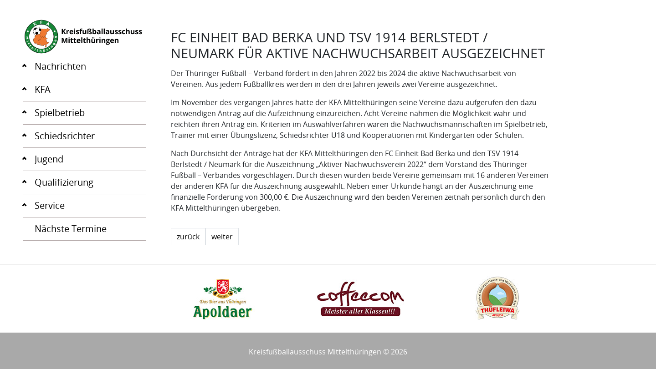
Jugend (49, 159)
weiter (222, 237)
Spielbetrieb (60, 112)
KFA (43, 89)
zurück (188, 237)
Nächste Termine (71, 228)
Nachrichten (60, 66)
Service (50, 205)
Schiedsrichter (65, 136)
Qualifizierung (64, 182)
